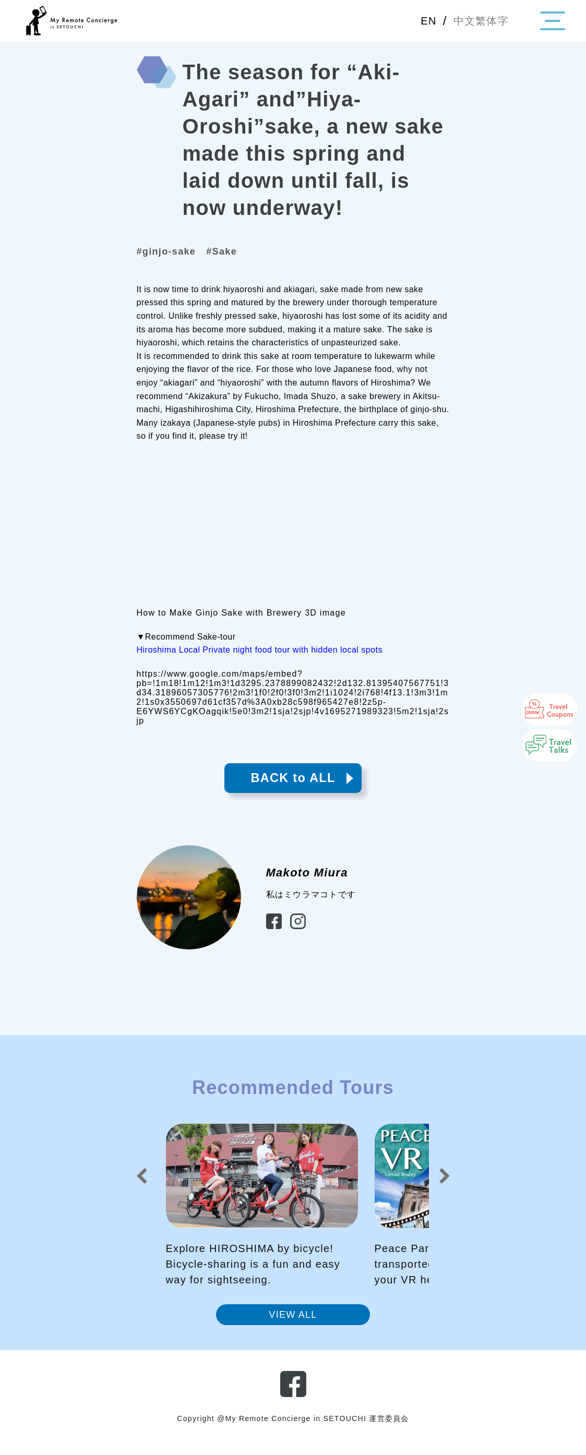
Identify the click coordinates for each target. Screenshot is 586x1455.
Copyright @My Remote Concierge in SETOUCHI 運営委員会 (293, 1428)
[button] (142, 1185)
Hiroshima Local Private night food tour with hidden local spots (259, 652)
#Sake (236, 252)
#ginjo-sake (172, 252)
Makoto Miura (307, 881)
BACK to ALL (293, 783)
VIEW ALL (293, 1324)
